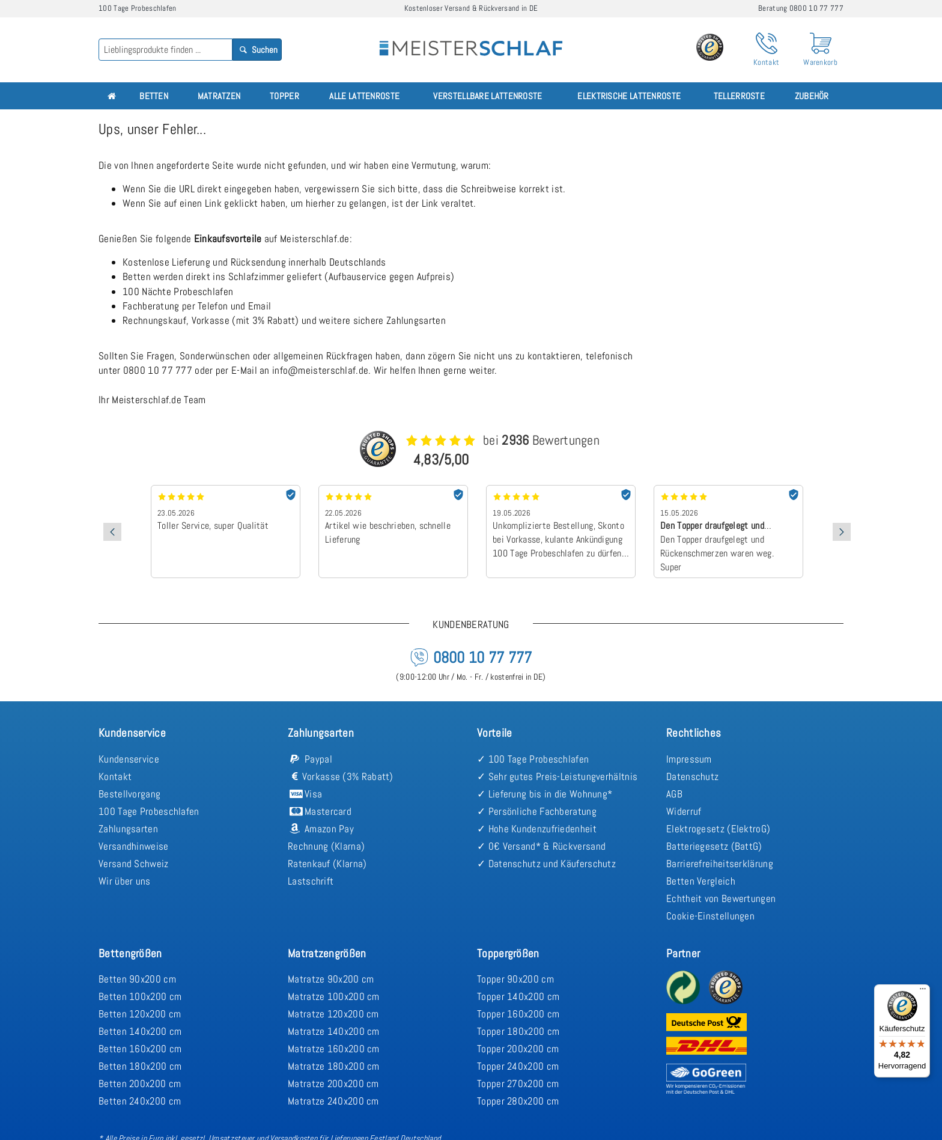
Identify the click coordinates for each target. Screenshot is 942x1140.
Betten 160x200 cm (140, 1048)
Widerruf (683, 811)
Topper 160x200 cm (518, 1013)
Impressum (689, 759)
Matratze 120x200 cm (333, 1013)
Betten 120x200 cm (140, 1013)
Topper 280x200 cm (518, 1101)
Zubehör (812, 96)
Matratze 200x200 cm (333, 1083)
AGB (674, 793)
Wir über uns (125, 881)
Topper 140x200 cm (518, 996)
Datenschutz (692, 776)
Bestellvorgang (129, 793)
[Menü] (923, 991)
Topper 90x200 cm (515, 979)
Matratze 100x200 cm (334, 996)
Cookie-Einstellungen (710, 915)
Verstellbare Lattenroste (487, 96)
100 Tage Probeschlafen (149, 811)
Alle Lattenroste (364, 96)
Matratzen (219, 96)
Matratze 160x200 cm (334, 1048)
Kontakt (115, 776)
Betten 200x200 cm (140, 1083)
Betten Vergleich (700, 881)
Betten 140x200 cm (140, 1031)
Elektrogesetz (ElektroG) (718, 828)
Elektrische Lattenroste (629, 96)
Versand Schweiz (134, 863)
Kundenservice (129, 759)
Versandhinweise (134, 846)
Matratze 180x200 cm (334, 1066)
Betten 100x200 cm (140, 996)
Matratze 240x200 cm (333, 1101)
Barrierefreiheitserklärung (719, 863)
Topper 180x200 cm (518, 1031)
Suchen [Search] (257, 49)
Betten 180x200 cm (140, 1066)
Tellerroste (739, 96)
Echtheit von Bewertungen (721, 898)
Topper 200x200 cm (518, 1048)
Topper (284, 96)
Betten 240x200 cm (140, 1101)
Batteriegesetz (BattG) (714, 846)
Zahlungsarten (128, 828)
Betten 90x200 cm (137, 979)
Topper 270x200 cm (518, 1083)
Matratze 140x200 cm (334, 1031)
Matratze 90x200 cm (331, 979)
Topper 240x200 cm (518, 1066)
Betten (153, 96)
